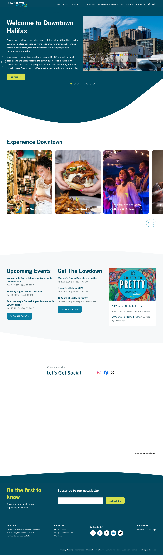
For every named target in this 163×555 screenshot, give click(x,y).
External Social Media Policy (85, 549)
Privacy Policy (66, 549)
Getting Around (107, 4)
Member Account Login (146, 529)
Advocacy (126, 4)
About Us (16, 77)
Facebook (100, 533)
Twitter (106, 533)
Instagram (93, 533)
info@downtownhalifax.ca (65, 532)
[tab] (71, 83)
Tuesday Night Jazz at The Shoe (24, 291)
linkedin (113, 533)
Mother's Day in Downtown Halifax (78, 278)
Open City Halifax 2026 (70, 288)
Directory (62, 4)
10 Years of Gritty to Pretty (73, 298)
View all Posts (69, 309)
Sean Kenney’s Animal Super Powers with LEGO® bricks (30, 302)
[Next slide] (151, 223)
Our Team (58, 535)
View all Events (19, 316)
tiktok (120, 533)
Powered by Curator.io (144, 452)
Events (74, 4)
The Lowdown (88, 4)
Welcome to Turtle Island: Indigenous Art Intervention (30, 279)
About (139, 4)
